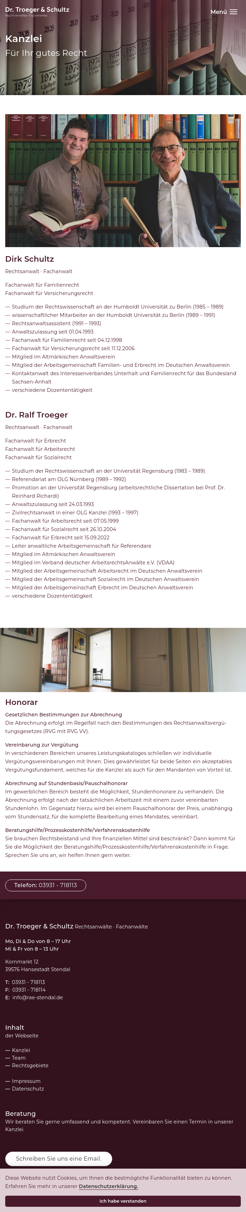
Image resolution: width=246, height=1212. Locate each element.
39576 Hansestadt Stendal (37, 969)
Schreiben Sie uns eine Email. (58, 1158)
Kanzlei (21, 1050)
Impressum (26, 1081)
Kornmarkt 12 (22, 962)
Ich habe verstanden (124, 1201)
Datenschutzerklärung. (110, 1186)
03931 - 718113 (28, 982)
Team (19, 1058)
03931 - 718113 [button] (45, 885)
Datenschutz (28, 1089)
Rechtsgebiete (30, 1065)
